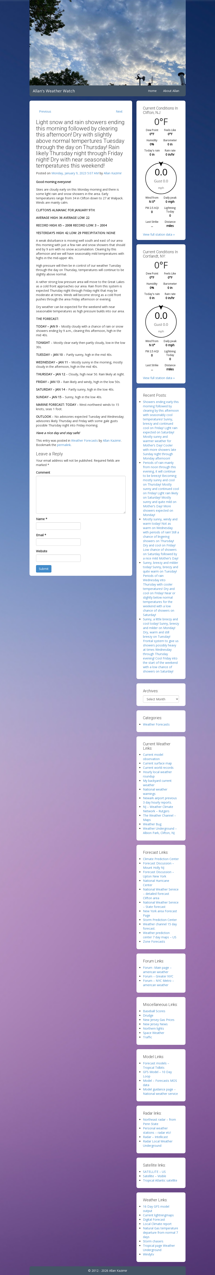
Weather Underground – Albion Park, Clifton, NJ (160, 830)
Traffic (147, 1037)
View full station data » (159, 234)
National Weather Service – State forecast (161, 904)
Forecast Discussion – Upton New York (158, 874)
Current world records (158, 768)
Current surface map (157, 763)
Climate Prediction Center (161, 859)
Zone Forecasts (154, 941)
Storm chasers (153, 1241)
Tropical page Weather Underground (159, 1247)
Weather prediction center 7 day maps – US (159, 935)
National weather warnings (155, 791)
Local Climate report (157, 1224)
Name (41, 519)
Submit (44, 569)
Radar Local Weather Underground (157, 1143)
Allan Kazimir (113, 173)
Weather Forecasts (84, 440)
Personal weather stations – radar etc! (157, 1130)
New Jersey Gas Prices (158, 1020)
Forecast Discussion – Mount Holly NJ (158, 865)
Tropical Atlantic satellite (160, 1180)
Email (41, 535)
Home (152, 91)
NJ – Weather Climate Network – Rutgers (158, 809)
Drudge (148, 1015)
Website (41, 551)
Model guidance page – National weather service (160, 1091)
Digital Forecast (154, 1219)
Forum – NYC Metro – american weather (158, 983)
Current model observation (153, 756)
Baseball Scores (154, 1011)
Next (119, 111)
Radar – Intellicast (155, 1137)
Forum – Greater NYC (158, 976)
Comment (43, 472)
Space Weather (153, 1033)
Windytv (148, 1254)
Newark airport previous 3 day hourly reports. (160, 800)
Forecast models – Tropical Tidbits (156, 1065)
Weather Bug (152, 824)
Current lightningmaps (158, 1215)
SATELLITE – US (154, 1172)
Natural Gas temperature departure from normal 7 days (160, 1232)
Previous (45, 111)
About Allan (171, 91)
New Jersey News (155, 1024)
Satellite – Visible (154, 1176)
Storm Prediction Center (160, 920)
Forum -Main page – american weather (157, 969)
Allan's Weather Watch (54, 90)
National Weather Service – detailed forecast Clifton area (161, 893)
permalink (64, 445)
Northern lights (153, 1028)
